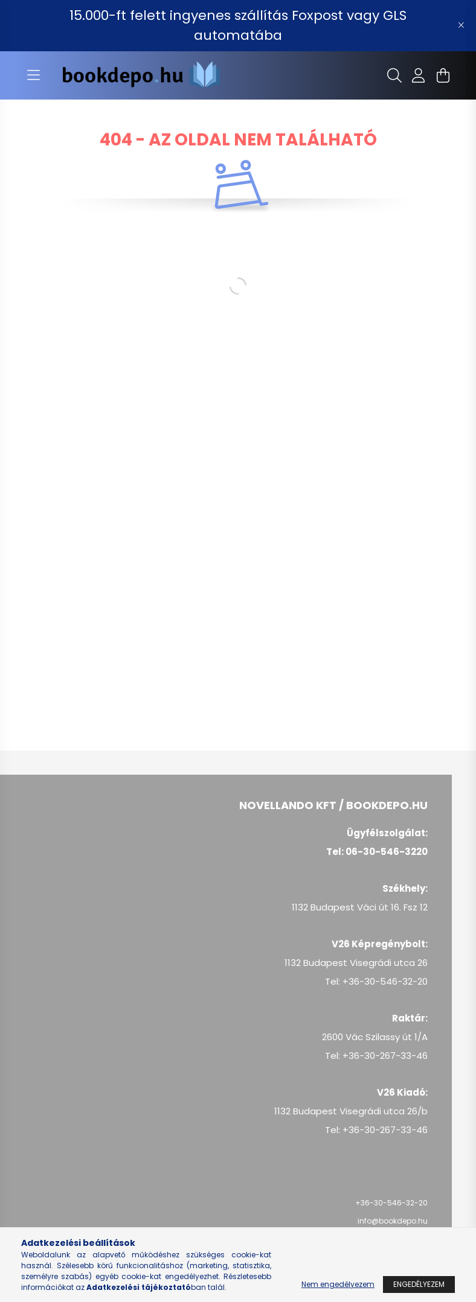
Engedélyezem (419, 1284)
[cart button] (443, 75)
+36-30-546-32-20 (391, 1203)
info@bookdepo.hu (393, 1221)
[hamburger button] (33, 75)
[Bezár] (461, 25)
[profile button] (419, 75)
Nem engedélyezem (338, 1284)
